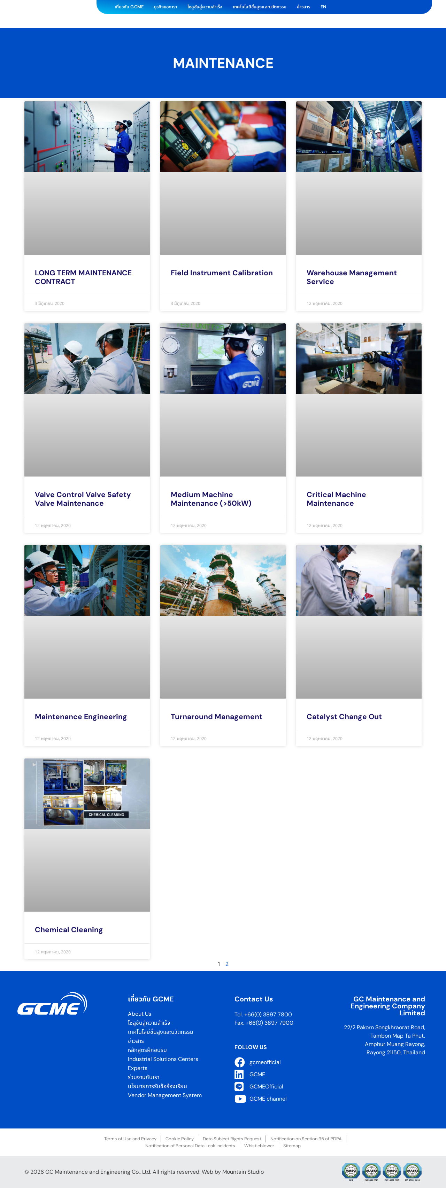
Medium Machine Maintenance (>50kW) (211, 499)
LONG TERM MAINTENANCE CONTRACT (83, 277)
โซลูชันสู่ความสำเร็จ (204, 7)
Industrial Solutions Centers (163, 1059)
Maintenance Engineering (81, 717)
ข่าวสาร (303, 7)
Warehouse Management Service (352, 277)
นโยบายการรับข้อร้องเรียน (158, 1086)
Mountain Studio (243, 1171)
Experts (137, 1068)
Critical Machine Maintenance (336, 499)
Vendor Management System (165, 1095)
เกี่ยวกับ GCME (129, 7)
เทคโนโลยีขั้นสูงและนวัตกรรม (259, 7)
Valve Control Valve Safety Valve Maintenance (83, 499)
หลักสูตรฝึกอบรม (147, 1050)
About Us (139, 1013)
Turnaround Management (216, 717)
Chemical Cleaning (69, 930)
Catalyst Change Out (344, 717)
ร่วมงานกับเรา (144, 1077)
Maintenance (223, 63)
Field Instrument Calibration (222, 273)
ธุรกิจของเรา (165, 7)
